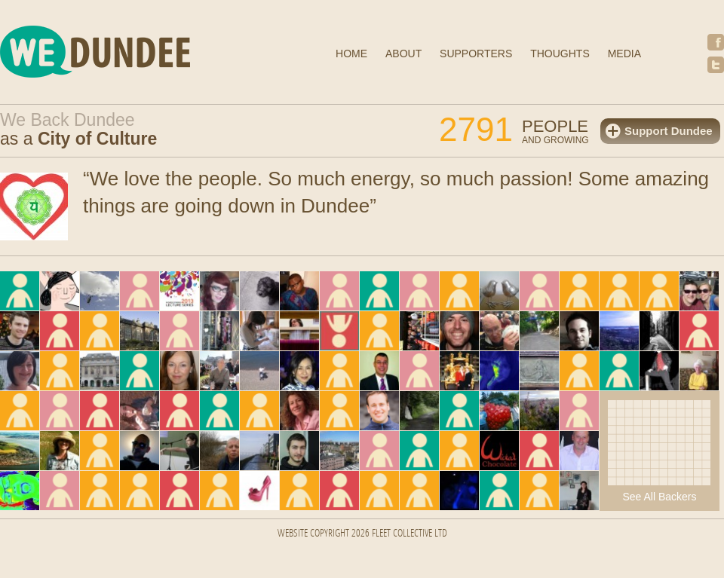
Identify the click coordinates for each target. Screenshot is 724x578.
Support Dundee (668, 130)
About (403, 53)
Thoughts (560, 53)
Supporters (476, 53)
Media (624, 53)
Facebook (715, 42)
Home (351, 53)
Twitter (715, 65)
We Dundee (132, 54)
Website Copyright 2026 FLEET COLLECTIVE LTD (362, 534)
